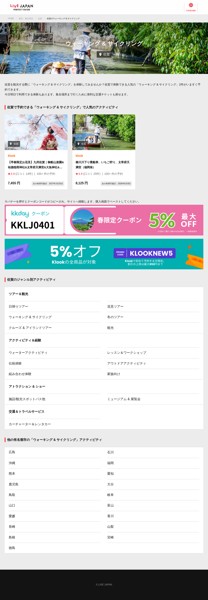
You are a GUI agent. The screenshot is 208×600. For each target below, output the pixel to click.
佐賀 (40, 18)
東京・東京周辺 (26, 18)
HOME (11, 18)
